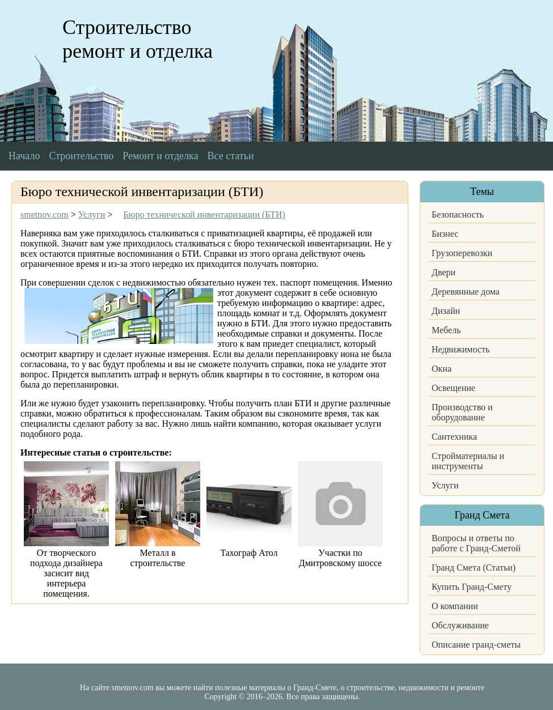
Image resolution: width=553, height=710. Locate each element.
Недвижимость (460, 349)
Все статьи (231, 155)
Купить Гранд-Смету (472, 587)
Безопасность (458, 214)
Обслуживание (460, 625)
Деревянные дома (466, 291)
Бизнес (445, 234)
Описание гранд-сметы (476, 644)
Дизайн (446, 311)
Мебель (446, 330)
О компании (455, 606)
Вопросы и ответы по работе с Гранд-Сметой (476, 543)
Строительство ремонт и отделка (137, 39)
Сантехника (454, 436)
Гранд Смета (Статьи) (474, 567)
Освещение (453, 388)
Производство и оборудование (462, 412)
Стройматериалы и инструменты (468, 461)
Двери (443, 272)
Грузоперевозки (462, 253)
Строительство (81, 155)
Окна (441, 368)
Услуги (445, 485)
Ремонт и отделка (160, 155)
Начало (24, 155)
